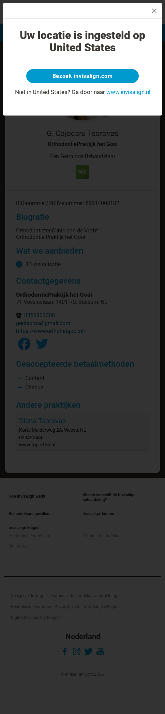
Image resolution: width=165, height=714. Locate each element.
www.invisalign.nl (128, 92)
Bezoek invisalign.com (82, 76)
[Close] (154, 11)
